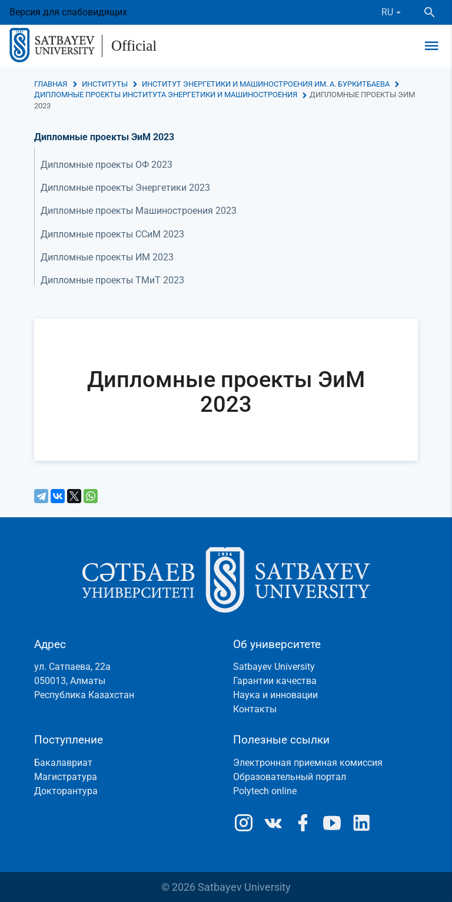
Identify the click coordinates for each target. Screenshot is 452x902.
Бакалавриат (63, 762)
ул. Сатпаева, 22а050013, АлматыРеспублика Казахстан (84, 681)
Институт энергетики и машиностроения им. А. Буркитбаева (265, 84)
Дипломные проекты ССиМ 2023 (112, 234)
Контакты (255, 709)
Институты (104, 84)
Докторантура (66, 791)
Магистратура (65, 776)
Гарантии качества (275, 680)
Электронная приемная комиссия (308, 762)
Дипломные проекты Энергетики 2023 (125, 187)
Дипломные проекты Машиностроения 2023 (139, 210)
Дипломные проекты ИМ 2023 (107, 257)
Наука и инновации (275, 695)
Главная (50, 84)
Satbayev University (274, 666)
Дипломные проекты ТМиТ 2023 (112, 280)
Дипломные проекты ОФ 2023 (106, 164)
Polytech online (265, 791)
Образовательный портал (289, 776)
